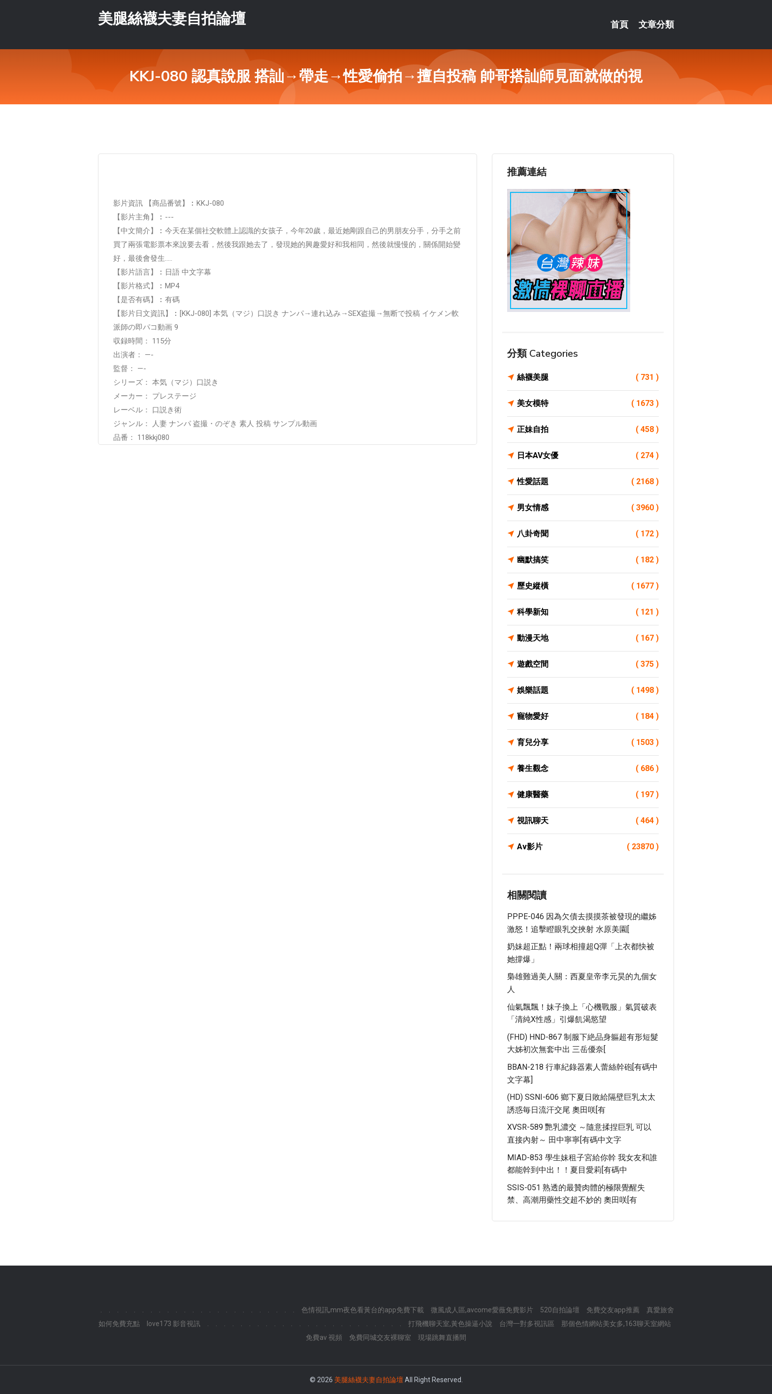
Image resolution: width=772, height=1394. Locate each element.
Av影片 (588, 847)
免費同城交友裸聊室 (380, 1337)
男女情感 (588, 508)
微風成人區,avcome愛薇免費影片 (482, 1310)
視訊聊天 (588, 821)
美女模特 (588, 403)
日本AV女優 (588, 456)
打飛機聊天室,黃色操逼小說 (450, 1324)
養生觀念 (588, 768)
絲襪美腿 (588, 377)
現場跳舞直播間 (442, 1337)
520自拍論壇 (559, 1310)
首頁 (619, 25)
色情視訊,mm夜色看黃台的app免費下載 (362, 1310)
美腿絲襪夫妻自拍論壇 (172, 19)
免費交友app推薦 (613, 1310)
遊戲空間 (588, 664)
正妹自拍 (588, 429)
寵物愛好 (588, 716)
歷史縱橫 (588, 586)
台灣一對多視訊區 (526, 1324)
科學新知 (588, 612)
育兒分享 (588, 742)
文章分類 (656, 25)
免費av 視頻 (324, 1337)
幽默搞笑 (588, 560)
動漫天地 (588, 638)
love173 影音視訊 (173, 1324)
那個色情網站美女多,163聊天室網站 (616, 1324)
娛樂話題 (588, 690)
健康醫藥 (588, 795)
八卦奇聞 (588, 534)
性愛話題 (588, 482)
